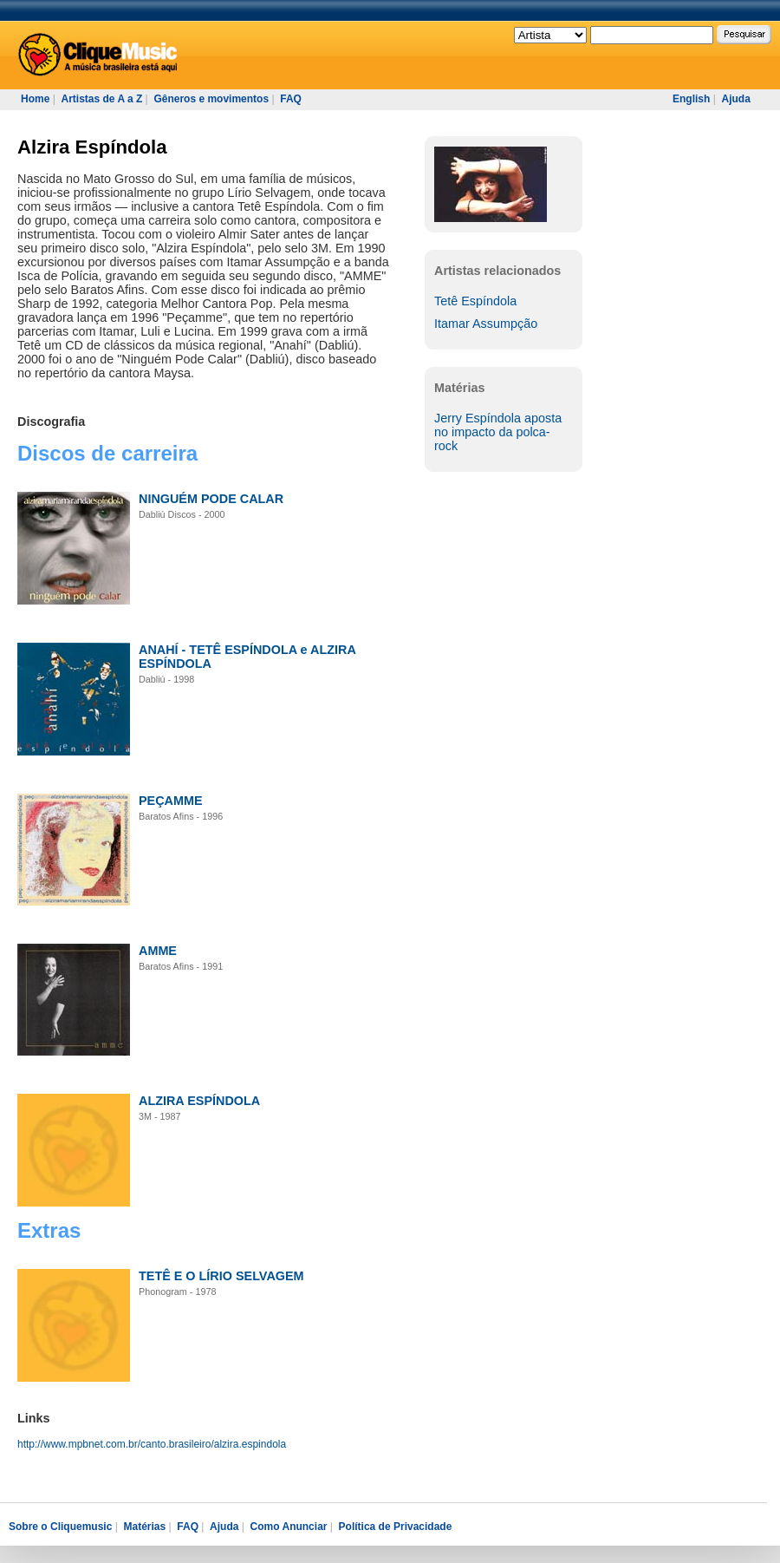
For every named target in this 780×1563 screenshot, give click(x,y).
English (691, 99)
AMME (158, 951)
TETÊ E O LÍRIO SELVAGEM (221, 1276)
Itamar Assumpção (485, 323)
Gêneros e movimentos (211, 99)
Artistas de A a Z (101, 99)
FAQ (291, 99)
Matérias (144, 1526)
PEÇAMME (171, 801)
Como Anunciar (289, 1526)
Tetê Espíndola (475, 301)
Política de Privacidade (395, 1526)
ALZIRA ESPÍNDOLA (199, 1101)
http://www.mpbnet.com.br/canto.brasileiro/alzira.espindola (151, 1444)
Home (35, 99)
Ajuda (735, 99)
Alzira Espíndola (92, 147)
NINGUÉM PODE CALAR (211, 499)
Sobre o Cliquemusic (60, 1526)
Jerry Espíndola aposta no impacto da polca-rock (498, 432)
